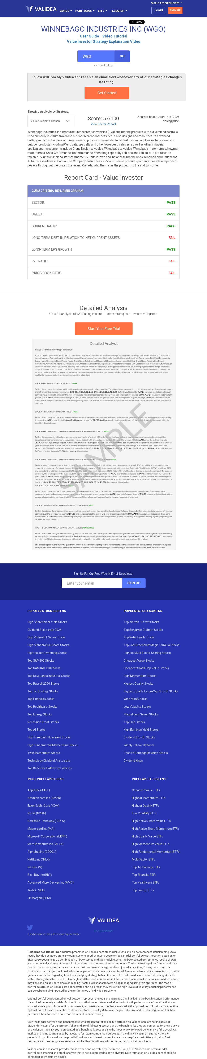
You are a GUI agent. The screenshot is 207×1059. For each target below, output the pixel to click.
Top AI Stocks (36, 729)
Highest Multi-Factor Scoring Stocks (147, 652)
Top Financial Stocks (40, 699)
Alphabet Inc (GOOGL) (41, 851)
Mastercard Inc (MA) (41, 828)
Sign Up (133, 583)
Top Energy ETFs (143, 890)
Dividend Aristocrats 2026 (44, 629)
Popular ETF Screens (149, 779)
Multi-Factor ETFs (143, 859)
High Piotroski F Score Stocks (46, 637)
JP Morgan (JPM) (39, 898)
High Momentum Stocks (140, 676)
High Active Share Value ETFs (151, 821)
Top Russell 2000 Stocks (43, 683)
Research (119, 10)
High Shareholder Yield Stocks (47, 622)
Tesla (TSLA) (36, 890)
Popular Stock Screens (46, 611)
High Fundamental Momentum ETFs (156, 851)
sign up (175, 10)
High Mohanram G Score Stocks (48, 645)
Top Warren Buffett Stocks (141, 622)
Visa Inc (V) (34, 867)
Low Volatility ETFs (144, 813)
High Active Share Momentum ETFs (155, 828)
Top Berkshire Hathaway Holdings (49, 768)
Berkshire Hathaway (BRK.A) (46, 821)
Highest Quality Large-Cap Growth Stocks (151, 691)
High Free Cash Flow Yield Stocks (49, 737)
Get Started (106, 93)
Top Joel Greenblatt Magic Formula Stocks (152, 645)
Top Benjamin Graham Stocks (143, 629)
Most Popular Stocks (45, 779)
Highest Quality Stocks (138, 683)
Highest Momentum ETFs (148, 798)
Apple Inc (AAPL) (38, 790)
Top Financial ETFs (144, 874)
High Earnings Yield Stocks (141, 729)
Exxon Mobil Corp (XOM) (43, 805)
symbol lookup (103, 65)
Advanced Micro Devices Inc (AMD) (50, 882)
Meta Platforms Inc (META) (45, 844)
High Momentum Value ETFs (150, 844)
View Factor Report (103, 124)
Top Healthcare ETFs (145, 882)
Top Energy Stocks (39, 714)
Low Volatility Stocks (137, 706)
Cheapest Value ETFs (146, 790)
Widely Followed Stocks (139, 745)
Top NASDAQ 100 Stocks (43, 668)
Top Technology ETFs (146, 867)
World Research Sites (166, 3)
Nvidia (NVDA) (36, 813)
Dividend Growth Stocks (139, 737)
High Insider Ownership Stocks (47, 652)
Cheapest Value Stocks (139, 660)
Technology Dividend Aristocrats (48, 760)
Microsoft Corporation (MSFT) (47, 836)
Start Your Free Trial (103, 328)
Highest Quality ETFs (145, 805)
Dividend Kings (133, 760)
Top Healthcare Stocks (42, 706)
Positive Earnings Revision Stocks (146, 753)
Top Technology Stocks (42, 691)
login (159, 10)
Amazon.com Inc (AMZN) (44, 798)
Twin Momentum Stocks (43, 753)
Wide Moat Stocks (135, 699)
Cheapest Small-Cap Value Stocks (146, 668)
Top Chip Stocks (134, 722)
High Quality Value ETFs (147, 836)
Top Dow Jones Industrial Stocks (48, 676)
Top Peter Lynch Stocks (139, 637)
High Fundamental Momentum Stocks (52, 745)
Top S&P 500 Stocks (40, 660)
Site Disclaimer (103, 931)
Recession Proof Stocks (43, 722)
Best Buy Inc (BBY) (39, 874)
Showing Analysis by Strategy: (48, 111)
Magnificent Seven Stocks (141, 714)
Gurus (66, 10)
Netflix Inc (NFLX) (38, 859)
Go (122, 56)
